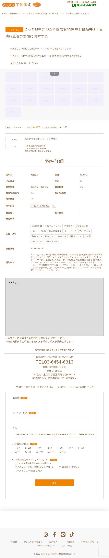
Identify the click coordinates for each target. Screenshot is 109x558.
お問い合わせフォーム (89, 542)
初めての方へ (54, 542)
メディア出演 (66, 546)
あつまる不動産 (49, 554)
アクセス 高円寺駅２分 (33, 542)
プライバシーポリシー (46, 546)
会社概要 (14, 542)
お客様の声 (69, 542)
